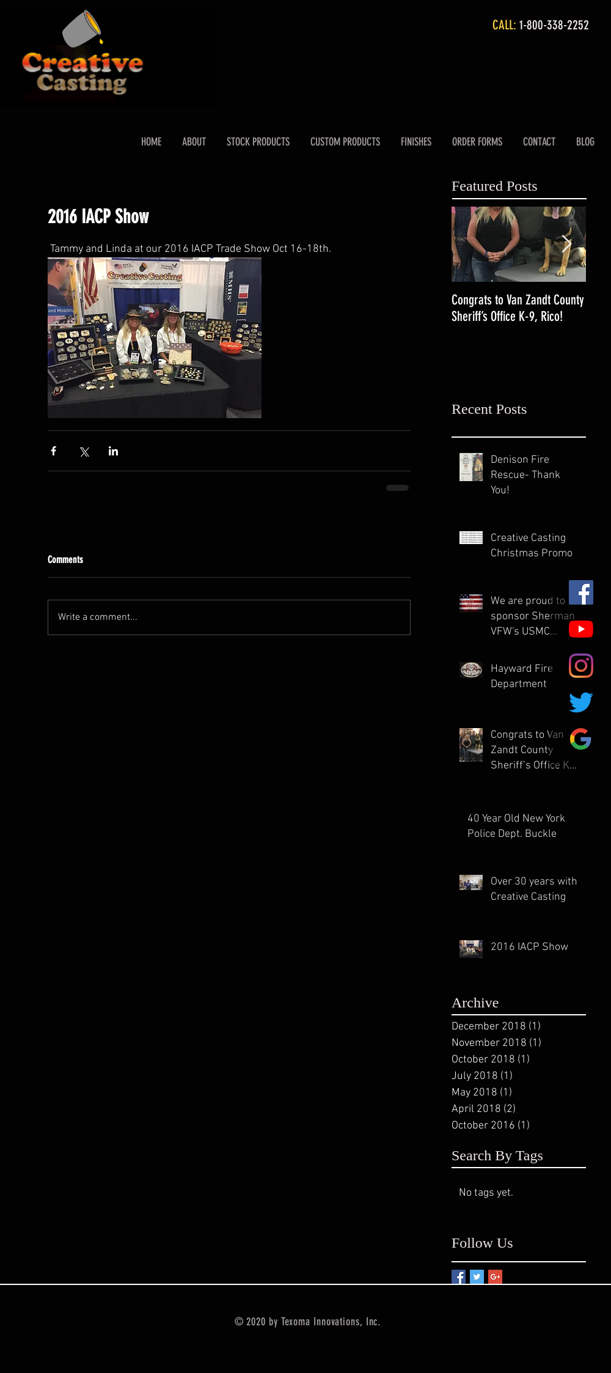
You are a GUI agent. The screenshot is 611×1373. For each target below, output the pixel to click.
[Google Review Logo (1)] (581, 739)
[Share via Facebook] (53, 451)
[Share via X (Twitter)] (83, 451)
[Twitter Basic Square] (477, 1277)
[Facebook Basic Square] (459, 1277)
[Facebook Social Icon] (581, 592)
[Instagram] (581, 665)
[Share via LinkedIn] (113, 451)
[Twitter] (581, 702)
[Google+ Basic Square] (495, 1277)
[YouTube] (581, 629)
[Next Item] (566, 244)
